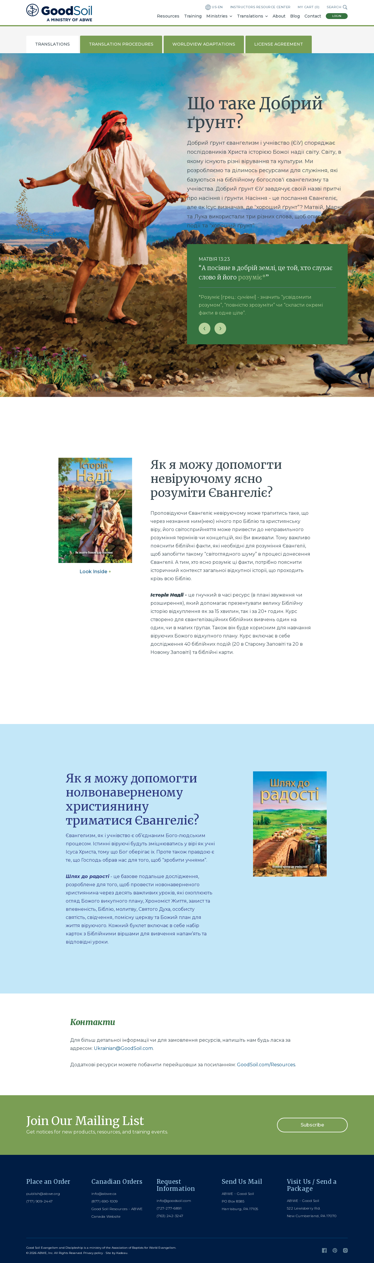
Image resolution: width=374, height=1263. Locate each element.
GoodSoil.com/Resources (266, 1064)
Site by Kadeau (116, 1253)
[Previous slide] (204, 328)
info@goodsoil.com (174, 1200)
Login (336, 16)
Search (337, 7)
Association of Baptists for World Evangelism (144, 1248)
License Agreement (278, 44)
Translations (250, 16)
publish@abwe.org (43, 1193)
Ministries (217, 16)
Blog (295, 16)
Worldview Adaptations (203, 44)
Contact (312, 16)
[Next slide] (220, 328)
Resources (168, 16)
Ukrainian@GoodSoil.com (123, 1048)
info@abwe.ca (104, 1193)
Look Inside (95, 571)
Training (193, 16)
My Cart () (308, 7)
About (279, 16)
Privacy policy (93, 1253)
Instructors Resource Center (260, 7)
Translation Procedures (121, 44)
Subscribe (312, 1125)
